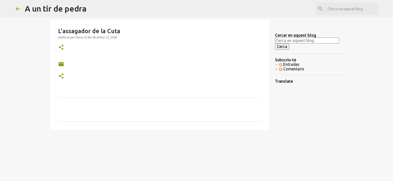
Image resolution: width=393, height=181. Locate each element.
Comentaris (291, 69)
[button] (61, 47)
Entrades (289, 64)
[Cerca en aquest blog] (352, 9)
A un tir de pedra (55, 8)
